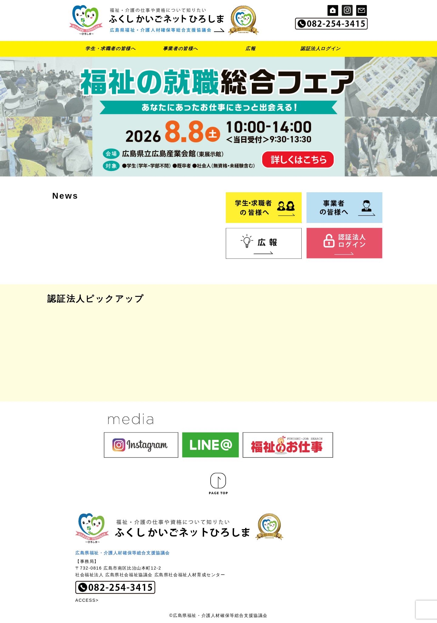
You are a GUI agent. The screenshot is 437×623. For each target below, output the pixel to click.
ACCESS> (87, 600)
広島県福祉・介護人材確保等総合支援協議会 (122, 552)
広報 (251, 48)
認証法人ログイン (320, 48)
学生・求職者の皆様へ (110, 48)
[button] (218, 116)
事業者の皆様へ (180, 48)
